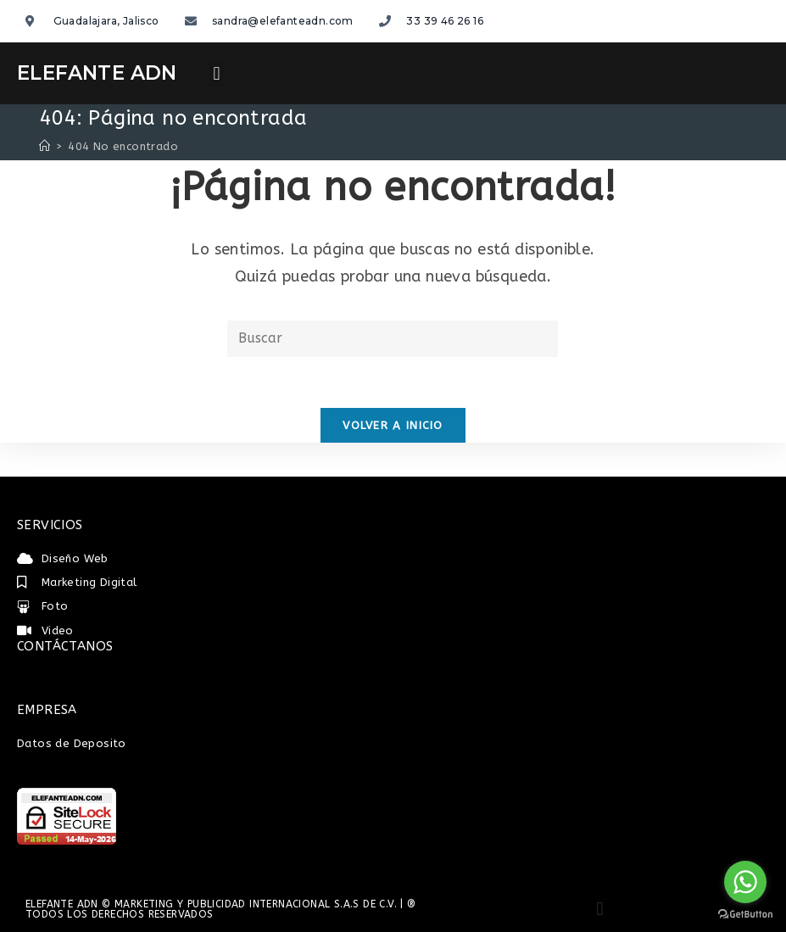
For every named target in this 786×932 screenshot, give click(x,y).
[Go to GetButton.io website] (745, 914)
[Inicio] (44, 146)
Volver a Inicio (393, 425)
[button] (217, 73)
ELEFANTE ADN (97, 73)
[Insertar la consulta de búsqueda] (392, 339)
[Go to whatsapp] (745, 882)
